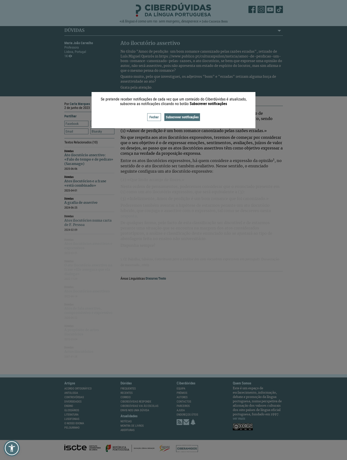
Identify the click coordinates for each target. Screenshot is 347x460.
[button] (12, 448)
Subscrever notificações (182, 117)
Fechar (154, 117)
